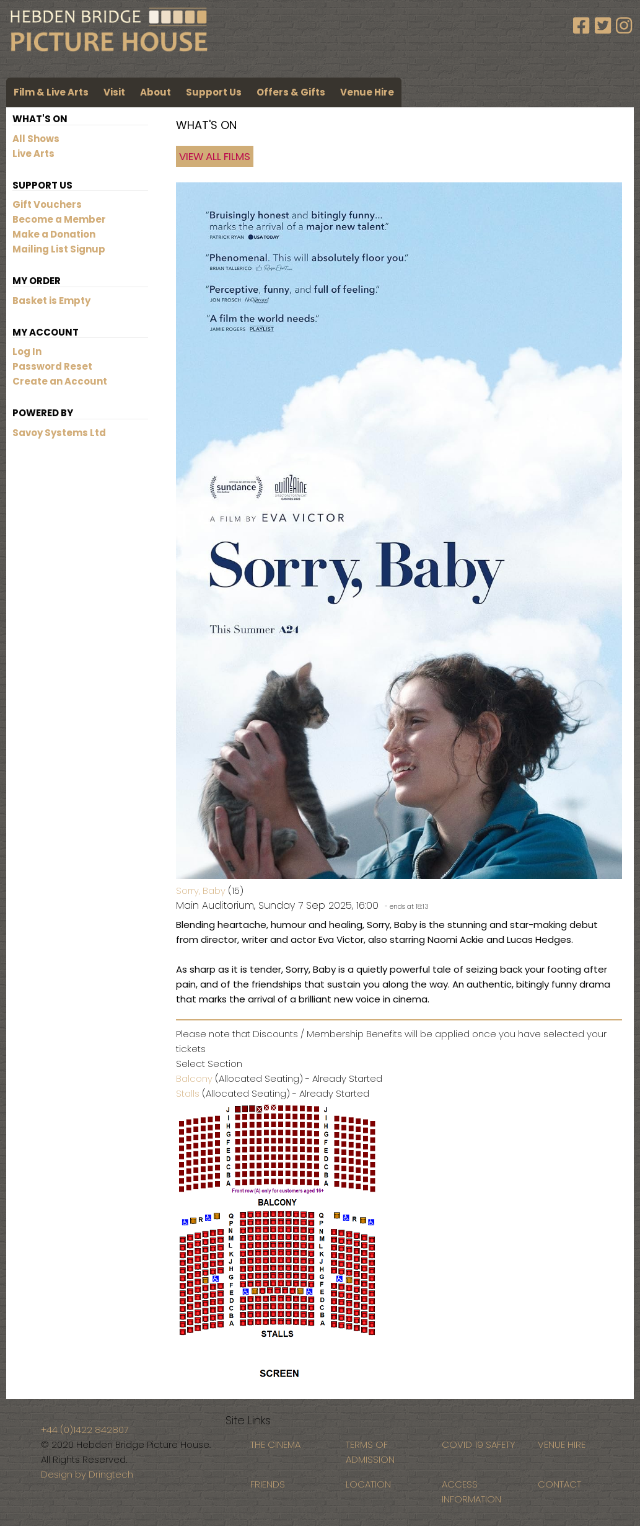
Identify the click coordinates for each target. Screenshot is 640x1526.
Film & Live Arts (51, 92)
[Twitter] (605, 26)
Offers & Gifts (290, 92)
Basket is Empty (51, 300)
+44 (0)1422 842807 (85, 1429)
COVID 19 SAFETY (478, 1444)
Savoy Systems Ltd (59, 432)
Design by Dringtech (87, 1474)
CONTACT (559, 1484)
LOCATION (368, 1484)
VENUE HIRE (561, 1444)
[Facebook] (583, 26)
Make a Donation (53, 234)
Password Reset (52, 366)
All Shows (35, 138)
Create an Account (59, 381)
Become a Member (59, 219)
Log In (27, 351)
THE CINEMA (275, 1444)
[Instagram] (624, 26)
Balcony (194, 1078)
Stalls (187, 1093)
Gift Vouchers (47, 204)
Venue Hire (367, 92)
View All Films (214, 156)
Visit (114, 92)
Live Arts (33, 153)
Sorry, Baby (201, 890)
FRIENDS (267, 1484)
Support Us (214, 92)
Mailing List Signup (58, 249)
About (155, 92)
